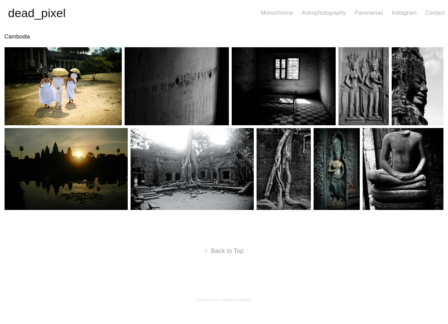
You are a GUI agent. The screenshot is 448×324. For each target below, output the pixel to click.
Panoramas (369, 13)
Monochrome (276, 13)
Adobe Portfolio (236, 299)
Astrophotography (324, 13)
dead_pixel (36, 13)
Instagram (404, 13)
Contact (434, 13)
